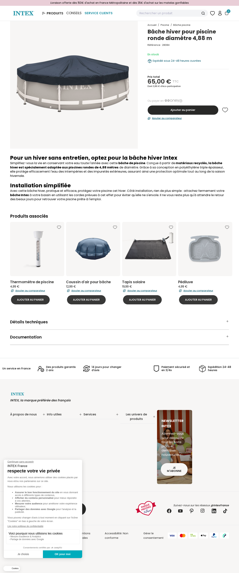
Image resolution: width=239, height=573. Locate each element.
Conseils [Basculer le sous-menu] (74, 13)
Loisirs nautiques (131, 451)
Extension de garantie (98, 423)
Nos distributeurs (94, 428)
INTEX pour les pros (96, 437)
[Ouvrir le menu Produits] (52, 13)
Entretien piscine (131, 432)
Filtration (126, 427)
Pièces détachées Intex (135, 465)
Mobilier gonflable (132, 461)
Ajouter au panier (182, 110)
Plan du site (54, 446)
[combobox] (172, 13)
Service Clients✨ (94, 418)
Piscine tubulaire (131, 422)
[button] (220, 13)
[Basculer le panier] (226, 13)
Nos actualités (20, 428)
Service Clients (99, 13)
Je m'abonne (174, 469)
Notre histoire (19, 418)
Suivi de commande (60, 418)
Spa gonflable (129, 446)
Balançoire (127, 456)
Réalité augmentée (96, 432)
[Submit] (203, 13)
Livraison (52, 423)
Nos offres (17, 432)
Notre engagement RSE (25, 423)
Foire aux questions (96, 442)
